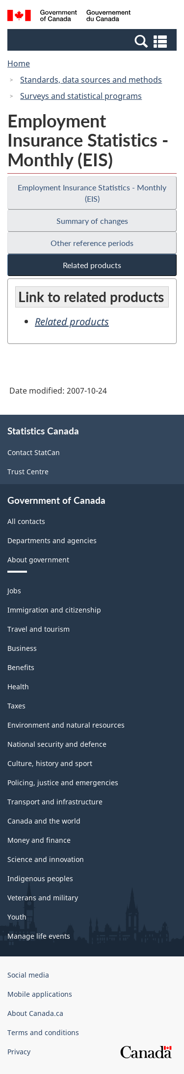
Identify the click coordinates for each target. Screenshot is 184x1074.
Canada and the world (43, 821)
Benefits (20, 667)
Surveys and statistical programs (81, 96)
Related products (92, 265)
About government (38, 559)
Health (18, 686)
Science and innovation (45, 859)
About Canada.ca (35, 1013)
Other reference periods (92, 242)
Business (22, 648)
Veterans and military (42, 897)
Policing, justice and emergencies (62, 782)
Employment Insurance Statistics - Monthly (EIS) (92, 193)
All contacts (26, 521)
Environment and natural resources (66, 725)
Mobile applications (39, 994)
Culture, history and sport (49, 763)
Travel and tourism (38, 629)
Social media (28, 975)
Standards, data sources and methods (91, 79)
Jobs (14, 590)
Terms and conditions (43, 1032)
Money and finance (39, 840)
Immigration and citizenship (54, 609)
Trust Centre (28, 471)
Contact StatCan (33, 452)
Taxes (16, 705)
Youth (16, 916)
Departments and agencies (52, 540)
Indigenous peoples (40, 878)
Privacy (18, 1051)
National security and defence (56, 744)
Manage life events (38, 936)
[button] (93, 41)
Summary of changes (92, 220)
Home (18, 63)
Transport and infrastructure (55, 801)
